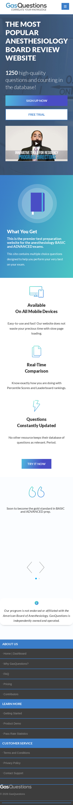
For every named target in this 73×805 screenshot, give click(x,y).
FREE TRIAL (36, 114)
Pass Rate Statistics (16, 733)
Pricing (8, 684)
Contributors (11, 694)
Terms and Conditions (17, 752)
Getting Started (13, 713)
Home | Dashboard (15, 653)
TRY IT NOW (36, 464)
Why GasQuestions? (16, 663)
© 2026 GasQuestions (12, 793)
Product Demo (12, 723)
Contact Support (13, 773)
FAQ (6, 673)
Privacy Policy (12, 763)
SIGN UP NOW (36, 100)
